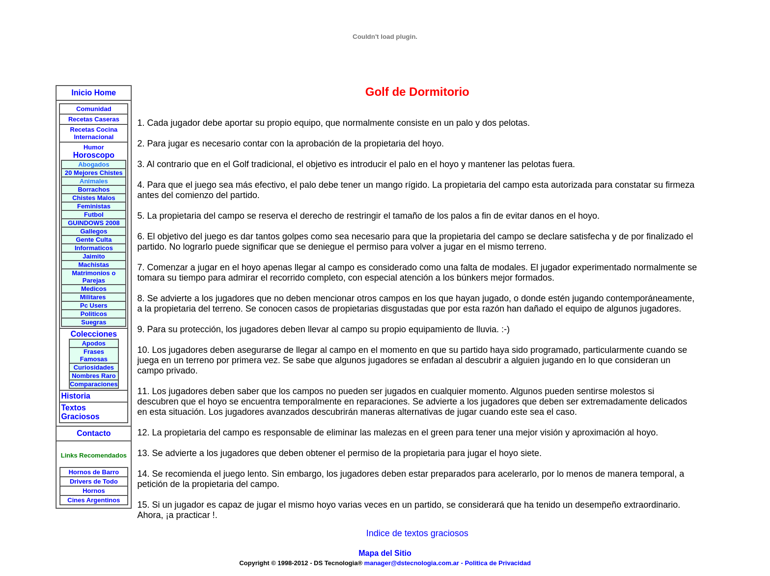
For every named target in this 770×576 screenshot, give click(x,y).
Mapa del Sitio (385, 553)
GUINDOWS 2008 (93, 223)
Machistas (93, 264)
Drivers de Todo (94, 481)
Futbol (94, 214)
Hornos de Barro (94, 472)
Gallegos (93, 231)
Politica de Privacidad (497, 563)
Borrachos (94, 189)
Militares (94, 297)
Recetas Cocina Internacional (94, 133)
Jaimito (93, 256)
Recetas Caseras (93, 119)
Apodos (94, 343)
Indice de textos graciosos (417, 533)
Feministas (93, 206)
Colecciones (94, 334)
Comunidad (93, 109)
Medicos (94, 288)
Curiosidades (94, 367)
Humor (93, 147)
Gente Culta (93, 239)
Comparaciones (94, 384)
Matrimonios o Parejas (94, 276)
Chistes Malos (93, 198)
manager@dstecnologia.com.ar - (414, 563)
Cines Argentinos (93, 500)
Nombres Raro (94, 375)
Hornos (93, 490)
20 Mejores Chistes (94, 172)
